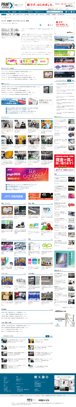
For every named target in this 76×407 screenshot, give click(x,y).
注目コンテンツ (22, 11)
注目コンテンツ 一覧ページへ (69, 152)
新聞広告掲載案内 (38, 385)
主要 (14, 14)
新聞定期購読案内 (38, 383)
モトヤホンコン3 (46, 29)
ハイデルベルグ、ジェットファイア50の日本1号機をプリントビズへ (65, 97)
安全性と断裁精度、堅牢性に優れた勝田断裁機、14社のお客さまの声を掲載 (23, 108)
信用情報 (53, 14)
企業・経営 (27, 14)
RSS (64, 395)
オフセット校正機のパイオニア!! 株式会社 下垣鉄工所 (18, 188)
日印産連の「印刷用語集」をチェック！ (16, 189)
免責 (43, 395)
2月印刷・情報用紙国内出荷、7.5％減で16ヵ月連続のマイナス (65, 100)
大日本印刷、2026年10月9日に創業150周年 (64, 93)
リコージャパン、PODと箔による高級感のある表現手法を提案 (65, 113)
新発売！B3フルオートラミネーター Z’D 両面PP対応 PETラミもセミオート (22, 184)
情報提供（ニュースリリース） (40, 382)
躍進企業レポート (19, 379)
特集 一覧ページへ (71, 248)
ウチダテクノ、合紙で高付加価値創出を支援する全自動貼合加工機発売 (65, 106)
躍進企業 (14, 11)
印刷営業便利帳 (20, 390)
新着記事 (5, 378)
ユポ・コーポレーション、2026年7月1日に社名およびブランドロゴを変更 (65, 90)
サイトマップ (72, 9)
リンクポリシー (37, 395)
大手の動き (48, 14)
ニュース (4, 376)
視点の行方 (30, 11)
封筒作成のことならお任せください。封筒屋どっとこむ (19, 109)
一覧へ (52, 68)
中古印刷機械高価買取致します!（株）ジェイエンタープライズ (20, 113)
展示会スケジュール (39, 11)
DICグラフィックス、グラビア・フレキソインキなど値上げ (65, 87)
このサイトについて (14, 395)
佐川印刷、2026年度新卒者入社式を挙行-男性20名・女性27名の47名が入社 (65, 84)
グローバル (42, 14)
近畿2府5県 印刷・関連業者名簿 (23, 389)
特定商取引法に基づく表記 (50, 395)
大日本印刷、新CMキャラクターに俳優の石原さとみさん (65, 110)
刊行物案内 (67, 9)
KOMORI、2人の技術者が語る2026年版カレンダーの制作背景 (65, 103)
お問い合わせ (61, 9)
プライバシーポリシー (29, 395)
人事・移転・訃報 (61, 14)
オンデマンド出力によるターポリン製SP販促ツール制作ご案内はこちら (22, 111)
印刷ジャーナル (20, 388)
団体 (37, 14)
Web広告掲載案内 (38, 386)
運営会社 (21, 395)
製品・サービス (19, 14)
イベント (32, 14)
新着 (10, 14)
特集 (9, 11)
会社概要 (56, 9)
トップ (3, 11)
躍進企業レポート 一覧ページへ (69, 307)
